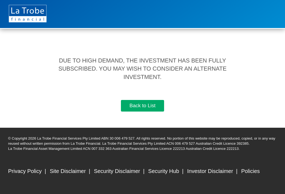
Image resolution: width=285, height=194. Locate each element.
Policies (250, 171)
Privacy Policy (25, 171)
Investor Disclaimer (210, 171)
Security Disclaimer (117, 171)
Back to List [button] (142, 105)
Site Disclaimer (68, 171)
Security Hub (163, 171)
